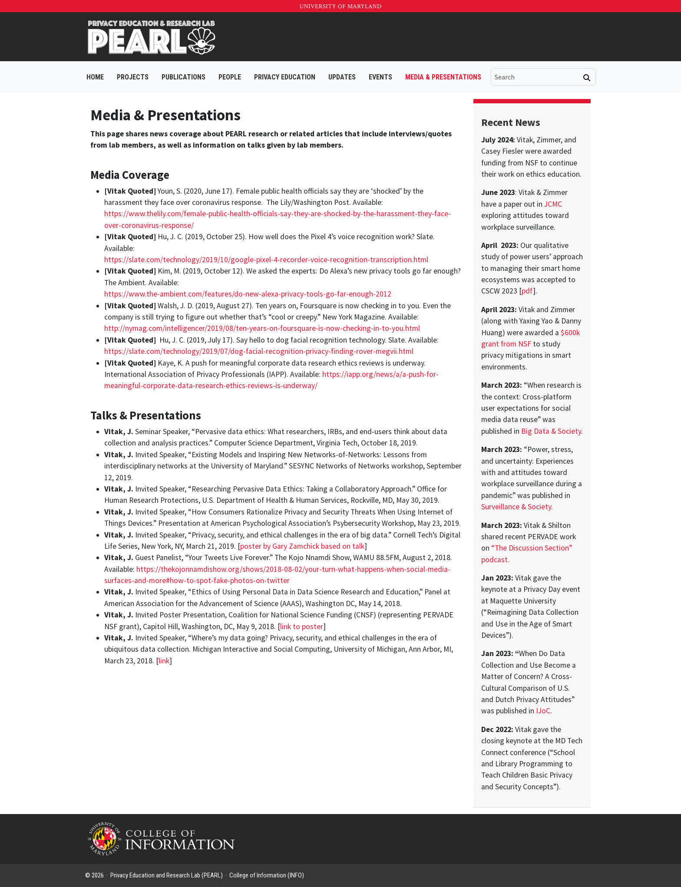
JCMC (553, 204)
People (229, 77)
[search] (537, 76)
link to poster (301, 626)
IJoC (543, 711)
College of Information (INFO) (266, 875)
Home (95, 77)
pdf (527, 291)
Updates (342, 77)
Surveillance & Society (516, 506)
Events (380, 77)
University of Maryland (340, 6)
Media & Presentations (443, 77)
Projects (133, 77)
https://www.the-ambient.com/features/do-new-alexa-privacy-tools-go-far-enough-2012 (247, 294)
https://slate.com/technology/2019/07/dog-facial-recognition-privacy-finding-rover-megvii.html (258, 351)
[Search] (587, 77)
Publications (183, 77)
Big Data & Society (551, 431)
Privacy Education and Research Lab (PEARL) (166, 875)
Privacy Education (284, 77)
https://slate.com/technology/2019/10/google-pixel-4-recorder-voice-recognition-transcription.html (266, 259)
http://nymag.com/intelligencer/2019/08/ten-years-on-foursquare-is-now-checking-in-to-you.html (262, 328)
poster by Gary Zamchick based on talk (302, 546)
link (164, 661)
